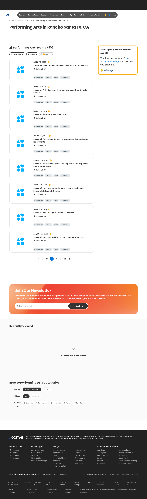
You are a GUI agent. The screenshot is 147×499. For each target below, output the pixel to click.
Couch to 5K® (36, 453)
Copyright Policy (50, 483)
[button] (32, 54)
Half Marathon (80, 450)
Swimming (79, 463)
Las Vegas (101, 463)
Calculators (33, 15)
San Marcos (42, 403)
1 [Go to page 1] (38, 259)
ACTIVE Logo (14, 436)
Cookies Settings (68, 491)
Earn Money (46, 474)
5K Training (123, 455)
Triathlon (54, 15)
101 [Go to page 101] (65, 259)
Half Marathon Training (128, 461)
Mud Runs (79, 461)
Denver (99, 458)
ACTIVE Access (116, 483)
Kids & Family (94, 15)
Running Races (59, 450)
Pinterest (15, 455)
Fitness (64, 15)
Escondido (56, 403)
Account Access (60, 474)
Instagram (16, 458)
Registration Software (13, 491)
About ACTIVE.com (13, 483)
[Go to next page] (69, 259)
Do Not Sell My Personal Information (123, 474)
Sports (73, 15)
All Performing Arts (32, 389)
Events (22, 15)
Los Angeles (101, 453)
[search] (115, 15)
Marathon (79, 453)
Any (26, 396)
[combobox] (17, 54)
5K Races (56, 461)
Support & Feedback (100, 483)
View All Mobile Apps (39, 461)
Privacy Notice (63, 483)
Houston (100, 461)
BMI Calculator (124, 450)
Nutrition (82, 15)
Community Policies (52, 491)
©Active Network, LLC (91, 490)
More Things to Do (60, 466)
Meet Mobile (36, 458)
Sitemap (27, 482)
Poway (67, 403)
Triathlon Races (59, 453)
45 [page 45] (52, 259)
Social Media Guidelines (32, 491)
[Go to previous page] (34, 259)
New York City (102, 455)
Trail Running (80, 458)
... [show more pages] (42, 259)
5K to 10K (34, 455)
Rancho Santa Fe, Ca (25, 20)
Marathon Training (126, 463)
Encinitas (28, 403)
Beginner (36, 396)
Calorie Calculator (126, 453)
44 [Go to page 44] (47, 259)
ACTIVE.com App (37, 450)
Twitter (14, 453)
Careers (90, 482)
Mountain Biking (59, 458)
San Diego (101, 450)
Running (44, 15)
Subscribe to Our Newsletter (95, 474)
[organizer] (110, 15)
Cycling (56, 455)
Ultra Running (80, 455)
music (46, 389)
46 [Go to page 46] (56, 259)
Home (11, 20)
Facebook (16, 450)
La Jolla (78, 403)
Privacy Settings (76, 483)
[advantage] (106, 15)
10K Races (57, 463)
